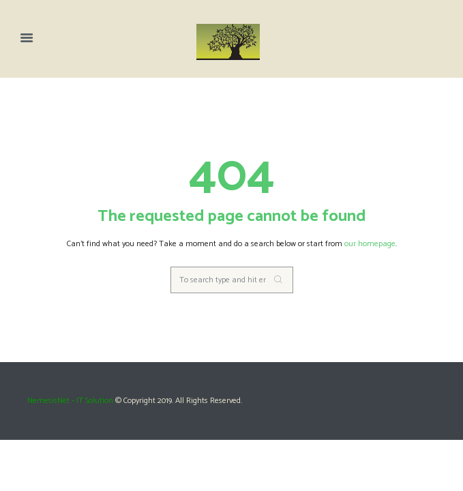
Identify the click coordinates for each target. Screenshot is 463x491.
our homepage (369, 243)
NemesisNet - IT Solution (70, 400)
